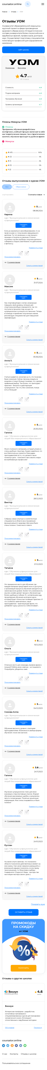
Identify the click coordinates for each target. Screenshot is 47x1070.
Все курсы (22, 68)
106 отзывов (9, 1028)
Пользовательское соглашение (16, 1063)
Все (6, 187)
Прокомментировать (12, 257)
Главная (5, 12)
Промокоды (10, 68)
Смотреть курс (23, 225)
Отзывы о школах (28, 1054)
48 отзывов (24, 79)
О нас (4, 1054)
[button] (28, 4)
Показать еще (38, 904)
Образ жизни (21, 187)
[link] (23, 50)
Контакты (14, 1054)
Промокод (38, 1028)
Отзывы (13, 12)
